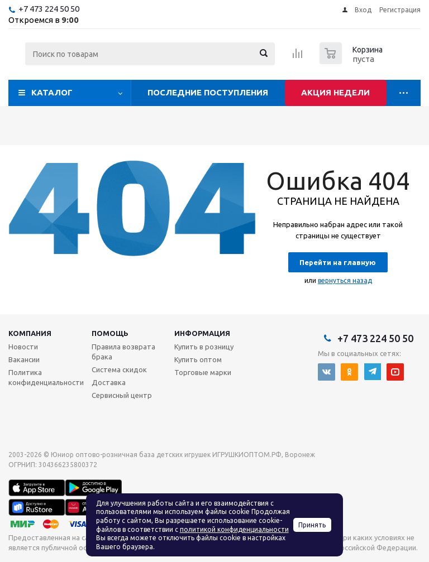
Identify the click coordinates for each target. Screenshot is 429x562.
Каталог (52, 92)
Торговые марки (202, 372)
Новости (23, 346)
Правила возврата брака (123, 352)
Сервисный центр (122, 395)
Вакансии (24, 359)
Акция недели (335, 92)
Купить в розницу (203, 346)
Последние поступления (207, 92)
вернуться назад (345, 280)
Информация (202, 333)
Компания (29, 333)
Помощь (110, 333)
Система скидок (119, 369)
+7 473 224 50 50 (48, 8)
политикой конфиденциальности (234, 529)
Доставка (109, 382)
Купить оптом (198, 359)
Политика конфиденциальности (46, 377)
